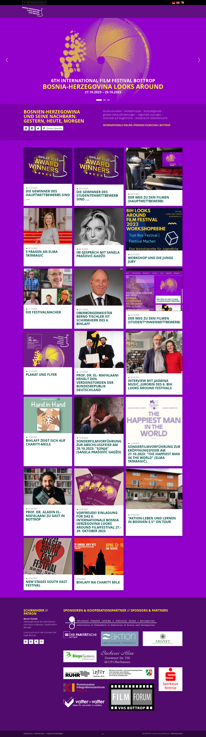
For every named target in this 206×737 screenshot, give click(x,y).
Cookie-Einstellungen (54, 733)
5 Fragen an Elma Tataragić (42, 253)
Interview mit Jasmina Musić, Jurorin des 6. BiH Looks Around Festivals (150, 384)
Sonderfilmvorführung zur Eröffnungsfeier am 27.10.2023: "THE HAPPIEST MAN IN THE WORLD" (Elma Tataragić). (154, 453)
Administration (176, 733)
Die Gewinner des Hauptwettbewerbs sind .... (48, 195)
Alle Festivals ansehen (34, 2)
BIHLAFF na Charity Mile (98, 582)
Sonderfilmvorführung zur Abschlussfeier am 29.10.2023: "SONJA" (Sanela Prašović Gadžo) (98, 446)
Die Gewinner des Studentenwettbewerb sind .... (97, 195)
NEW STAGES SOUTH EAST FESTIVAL (46, 583)
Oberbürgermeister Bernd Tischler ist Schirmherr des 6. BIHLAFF (94, 318)
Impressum (28, 733)
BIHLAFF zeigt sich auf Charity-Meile (46, 442)
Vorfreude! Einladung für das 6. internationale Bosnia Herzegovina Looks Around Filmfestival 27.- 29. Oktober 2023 (98, 521)
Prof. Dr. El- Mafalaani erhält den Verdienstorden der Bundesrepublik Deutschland (97, 382)
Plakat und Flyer (41, 374)
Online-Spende (52, 128)
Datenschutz (39, 733)
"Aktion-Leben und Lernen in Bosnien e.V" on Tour (152, 520)
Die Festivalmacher (43, 312)
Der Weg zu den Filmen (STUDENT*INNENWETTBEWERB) (154, 320)
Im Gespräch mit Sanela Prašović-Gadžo (98, 254)
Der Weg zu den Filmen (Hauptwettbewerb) (148, 199)
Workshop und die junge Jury (150, 259)
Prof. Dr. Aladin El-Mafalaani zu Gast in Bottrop (45, 516)
